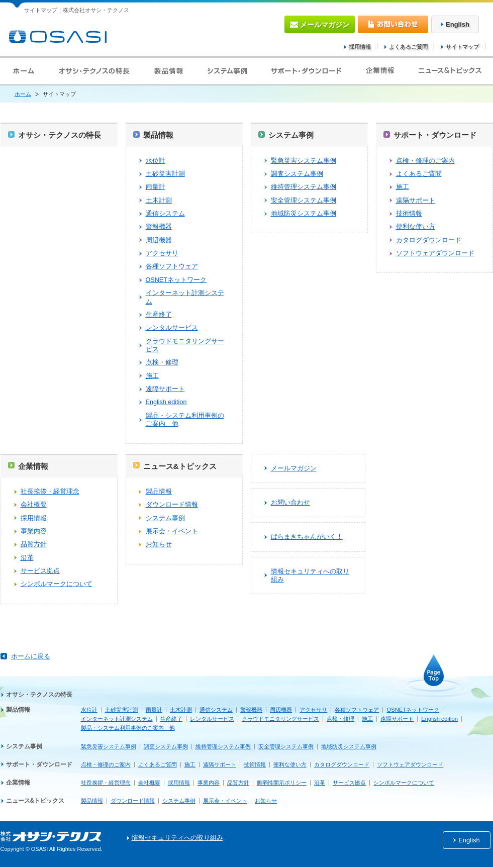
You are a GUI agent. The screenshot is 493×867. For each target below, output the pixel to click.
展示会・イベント (172, 531)
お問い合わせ (290, 502)
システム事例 (291, 135)
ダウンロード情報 (172, 504)
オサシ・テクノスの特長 (59, 135)
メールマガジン (294, 468)
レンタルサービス (172, 327)
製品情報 (158, 135)
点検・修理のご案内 (425, 160)
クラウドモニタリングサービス (185, 345)
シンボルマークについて (56, 584)
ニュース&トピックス (180, 466)
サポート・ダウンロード (434, 135)
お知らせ (159, 544)
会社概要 (34, 504)
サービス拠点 (40, 570)
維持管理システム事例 (303, 186)
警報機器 (159, 226)
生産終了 (159, 314)
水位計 (155, 160)
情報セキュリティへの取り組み (310, 575)
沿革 (27, 557)
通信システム (165, 213)
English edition (166, 402)
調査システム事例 (297, 173)
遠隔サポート (165, 389)
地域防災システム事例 (303, 213)
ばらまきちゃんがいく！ (307, 536)
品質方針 (34, 544)
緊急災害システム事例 (303, 160)
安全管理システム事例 (303, 200)
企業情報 (33, 466)
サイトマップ (462, 47)
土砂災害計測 (165, 173)
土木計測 (159, 200)
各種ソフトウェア (172, 266)
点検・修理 (162, 362)
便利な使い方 (415, 226)
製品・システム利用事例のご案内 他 (185, 419)
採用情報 (360, 47)
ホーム (23, 94)
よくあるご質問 (408, 47)
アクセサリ (162, 253)
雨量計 (155, 186)
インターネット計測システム (185, 297)
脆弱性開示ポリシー (282, 783)
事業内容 (34, 531)
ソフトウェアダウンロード (435, 253)
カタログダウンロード (428, 240)
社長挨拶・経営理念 (50, 491)
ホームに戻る (30, 656)
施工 (152, 375)
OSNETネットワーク (176, 279)
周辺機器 (159, 240)
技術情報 (409, 213)
